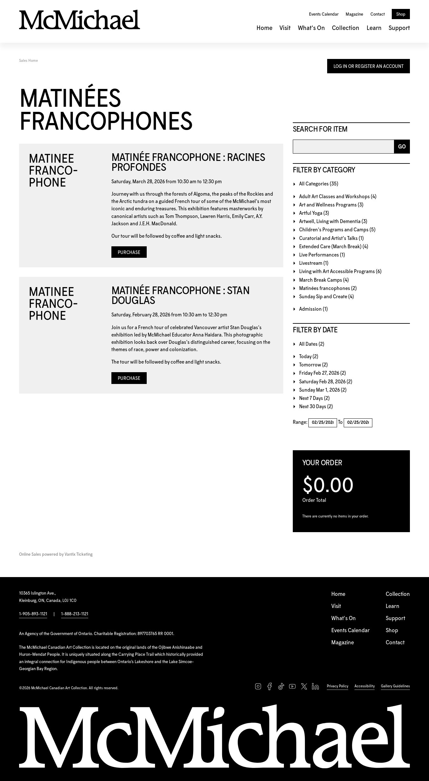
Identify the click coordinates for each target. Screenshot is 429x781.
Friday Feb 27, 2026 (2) (322, 373)
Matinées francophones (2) (328, 288)
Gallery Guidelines (395, 686)
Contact (377, 14)
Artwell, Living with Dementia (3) (333, 221)
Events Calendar (324, 14)
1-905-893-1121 (33, 614)
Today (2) (308, 356)
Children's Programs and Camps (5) (337, 230)
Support (399, 28)
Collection (345, 28)
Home (264, 28)
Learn (374, 28)
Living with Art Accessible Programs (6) (340, 271)
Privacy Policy (337, 686)
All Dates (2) (311, 344)
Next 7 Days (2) (314, 398)
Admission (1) (313, 309)
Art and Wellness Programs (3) (331, 205)
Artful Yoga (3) (314, 213)
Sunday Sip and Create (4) (326, 296)
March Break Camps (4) (324, 280)
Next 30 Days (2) (316, 406)
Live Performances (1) (322, 255)
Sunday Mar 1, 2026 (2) (323, 390)
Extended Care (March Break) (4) (333, 246)
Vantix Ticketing (79, 555)
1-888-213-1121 (74, 614)
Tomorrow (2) (313, 365)
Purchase (129, 252)
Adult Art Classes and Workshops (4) (337, 196)
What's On (311, 28)
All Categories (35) (318, 184)
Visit (285, 28)
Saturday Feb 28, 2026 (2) (325, 382)
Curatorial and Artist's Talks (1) (331, 238)
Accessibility (365, 686)
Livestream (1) (313, 263)
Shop (400, 14)
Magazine (354, 14)
